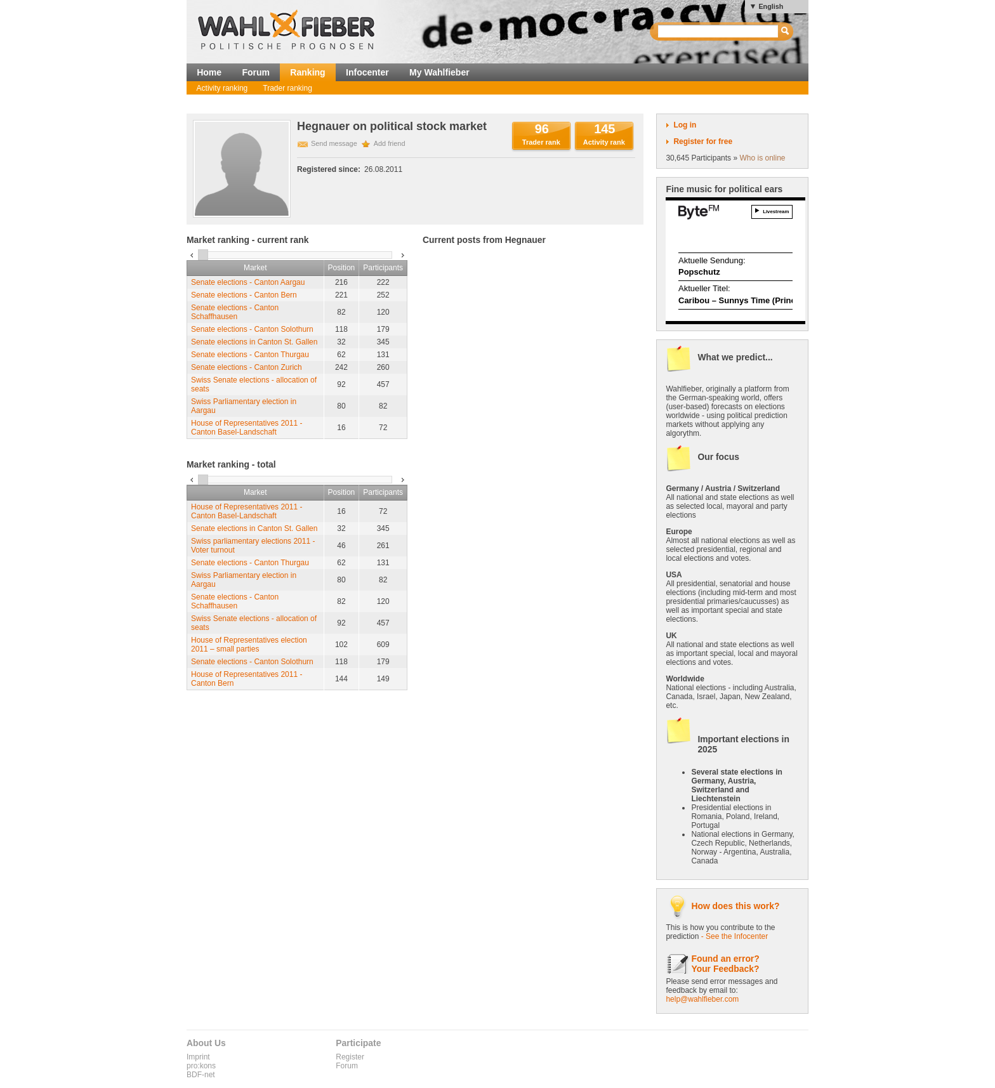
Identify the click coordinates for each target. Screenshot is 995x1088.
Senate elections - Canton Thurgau (250, 354)
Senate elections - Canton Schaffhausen (235, 312)
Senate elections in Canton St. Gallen (254, 342)
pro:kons (201, 1065)
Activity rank (604, 142)
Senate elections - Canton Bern (244, 295)
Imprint (198, 1056)
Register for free (702, 141)
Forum (256, 72)
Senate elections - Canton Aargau (248, 282)
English (770, 6)
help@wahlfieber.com (702, 999)
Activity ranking (222, 88)
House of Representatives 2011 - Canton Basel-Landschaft (246, 427)
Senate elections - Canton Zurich (246, 367)
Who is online (762, 158)
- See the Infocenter (734, 936)
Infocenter (367, 72)
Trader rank (541, 142)
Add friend (389, 143)
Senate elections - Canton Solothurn (252, 329)
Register (350, 1056)
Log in (684, 125)
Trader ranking (287, 88)
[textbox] (718, 31)
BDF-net (201, 1074)
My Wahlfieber (439, 72)
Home (209, 72)
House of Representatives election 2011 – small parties (249, 644)
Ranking (307, 72)
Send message (334, 143)
